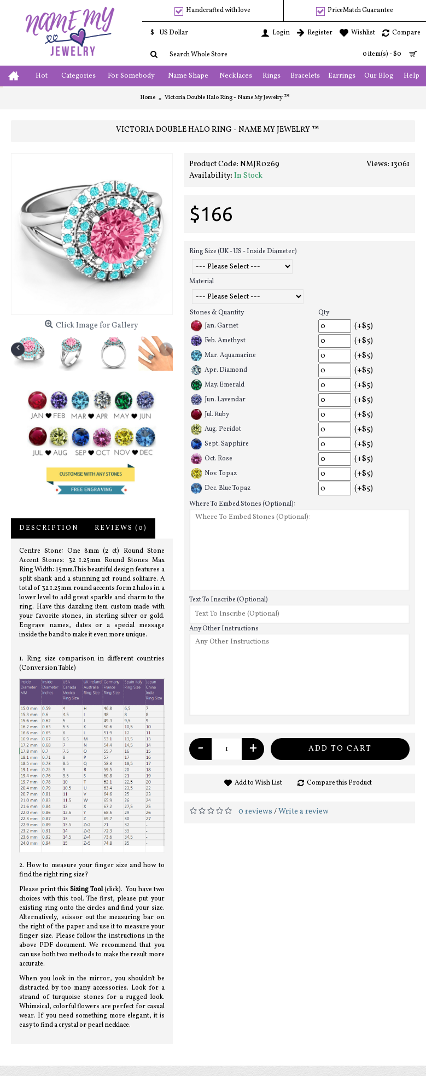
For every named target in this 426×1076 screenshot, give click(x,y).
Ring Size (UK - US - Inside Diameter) (243, 251)
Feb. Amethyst (218, 340)
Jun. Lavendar (218, 399)
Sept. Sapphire (220, 443)
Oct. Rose (211, 458)
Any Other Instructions (224, 628)
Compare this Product (339, 783)
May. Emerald (217, 384)
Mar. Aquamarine (223, 355)
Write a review (303, 811)
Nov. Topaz (214, 473)
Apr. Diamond (219, 370)
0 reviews (255, 811)
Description (48, 528)
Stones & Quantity (217, 312)
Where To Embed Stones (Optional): (242, 504)
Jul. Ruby (210, 414)
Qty (323, 312)
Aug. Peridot (216, 429)
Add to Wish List (258, 783)
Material (201, 281)
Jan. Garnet (214, 325)
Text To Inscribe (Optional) (228, 599)
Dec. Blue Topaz (220, 488)
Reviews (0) (121, 528)
